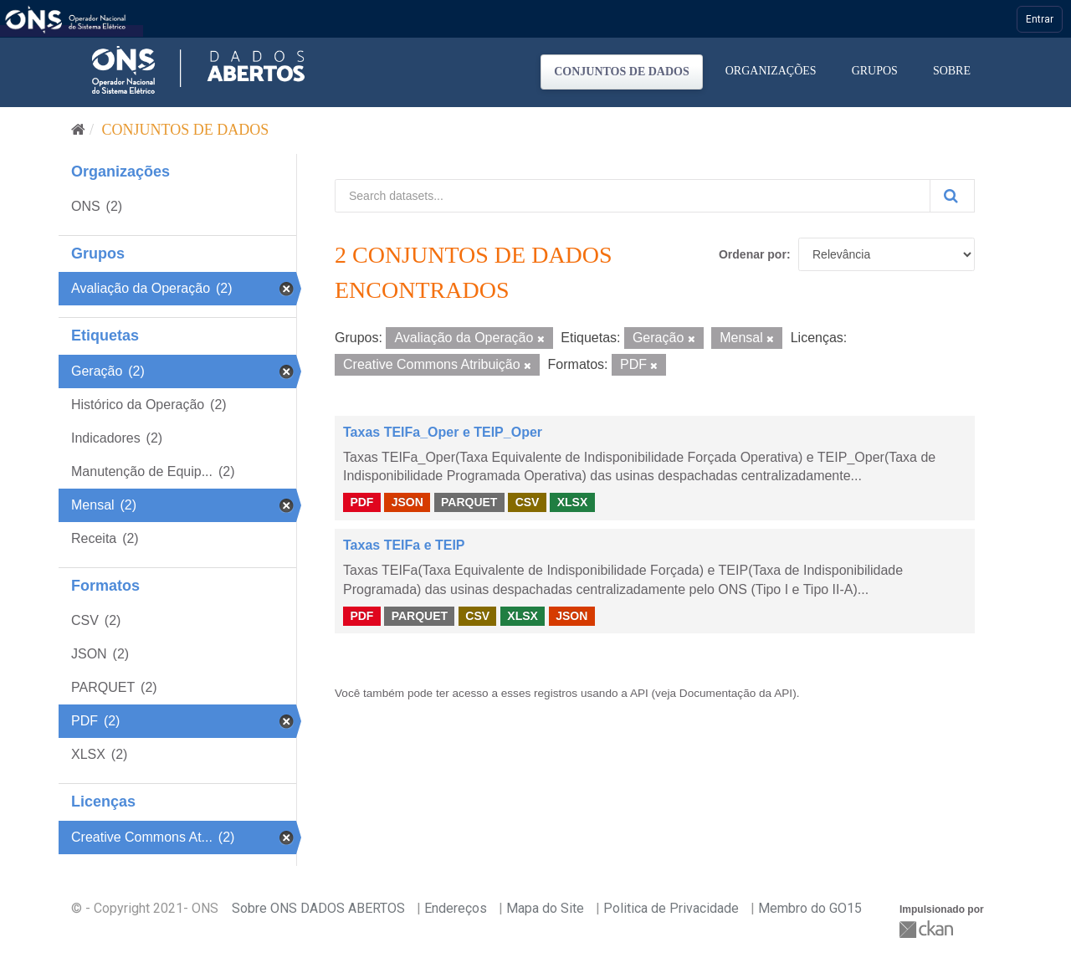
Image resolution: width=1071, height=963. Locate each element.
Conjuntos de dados (621, 71)
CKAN (927, 929)
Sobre (952, 70)
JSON (407, 502)
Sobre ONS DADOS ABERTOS (318, 908)
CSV (527, 502)
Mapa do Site (545, 908)
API (639, 693)
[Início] (78, 129)
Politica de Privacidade (671, 908)
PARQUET (469, 502)
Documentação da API (735, 693)
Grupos (875, 70)
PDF (361, 502)
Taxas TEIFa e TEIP (404, 545)
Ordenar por (753, 254)
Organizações (771, 70)
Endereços (455, 908)
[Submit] (952, 196)
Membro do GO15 (810, 908)
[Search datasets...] (632, 196)
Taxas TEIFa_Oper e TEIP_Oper (442, 432)
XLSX (572, 502)
